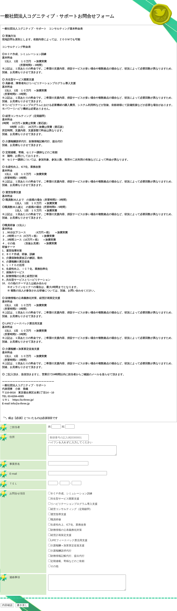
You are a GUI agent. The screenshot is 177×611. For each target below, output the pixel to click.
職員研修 (54, 519)
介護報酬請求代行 (59, 550)
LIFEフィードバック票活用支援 (67, 540)
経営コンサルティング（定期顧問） (70, 509)
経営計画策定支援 (59, 535)
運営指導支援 (57, 514)
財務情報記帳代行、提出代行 (66, 555)
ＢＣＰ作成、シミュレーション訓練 (70, 493)
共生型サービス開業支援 (63, 498)
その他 (53, 566)
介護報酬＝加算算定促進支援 (66, 545)
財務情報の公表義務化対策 (65, 529)
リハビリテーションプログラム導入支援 (72, 503)
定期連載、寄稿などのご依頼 (66, 561)
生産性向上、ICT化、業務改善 (67, 524)
